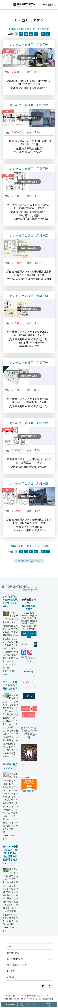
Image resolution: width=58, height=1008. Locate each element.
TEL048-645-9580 (29, 607)
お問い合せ (12, 977)
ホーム (10, 946)
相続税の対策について (17, 965)
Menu (51, 4)
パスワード (28, 682)
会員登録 (26, 708)
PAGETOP (49, 1004)
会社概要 (11, 971)
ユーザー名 (28, 672)
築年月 (44, 28)
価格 (12, 28)
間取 (27, 28)
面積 (20, 28)
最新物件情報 (13, 952)
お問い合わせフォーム (29, 634)
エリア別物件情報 (15, 959)
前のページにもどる (29, 560)
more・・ (7, 674)
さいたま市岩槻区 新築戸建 (29, 44)
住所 (35, 28)
